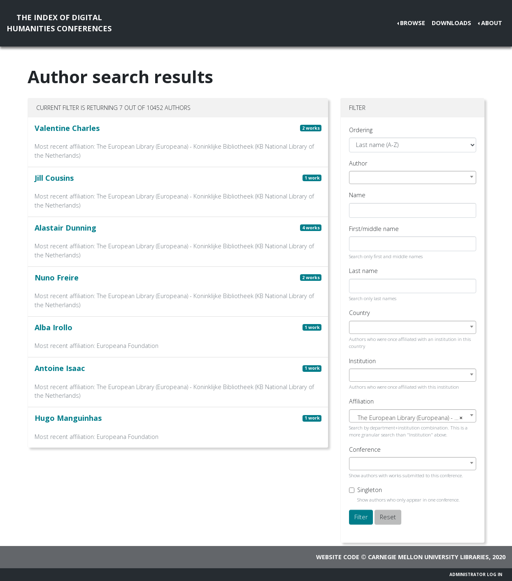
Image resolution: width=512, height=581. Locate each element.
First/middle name (374, 229)
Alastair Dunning (65, 228)
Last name (363, 271)
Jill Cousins (54, 178)
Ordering (360, 130)
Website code (337, 557)
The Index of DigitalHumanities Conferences (59, 22)
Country (359, 313)
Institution (362, 361)
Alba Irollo (53, 327)
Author (358, 163)
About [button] (491, 23)
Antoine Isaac (60, 368)
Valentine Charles (67, 128)
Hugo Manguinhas (68, 418)
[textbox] (412, 418)
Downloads (451, 23)
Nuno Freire (57, 277)
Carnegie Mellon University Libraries (428, 557)
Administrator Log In (475, 574)
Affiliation (361, 401)
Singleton (369, 490)
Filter (361, 517)
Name (357, 195)
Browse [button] (412, 23)
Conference (365, 449)
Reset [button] (388, 517)
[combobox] (412, 177)
